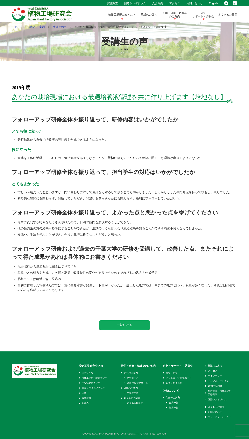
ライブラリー (215, 375)
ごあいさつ (87, 372)
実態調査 (112, 3)
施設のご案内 (149, 14)
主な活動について (91, 383)
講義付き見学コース (137, 383)
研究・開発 (171, 372)
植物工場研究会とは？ (121, 14)
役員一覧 (173, 407)
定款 (84, 393)
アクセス (174, 3)
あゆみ (85, 403)
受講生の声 (60, 26)
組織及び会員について (93, 388)
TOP (17, 26)
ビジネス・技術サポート (178, 378)
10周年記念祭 (215, 386)
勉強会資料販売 (135, 403)
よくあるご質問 (227, 14)
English (213, 3)
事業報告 (86, 398)
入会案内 (157, 3)
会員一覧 (173, 402)
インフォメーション (218, 380)
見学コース (133, 378)
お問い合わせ (194, 3)
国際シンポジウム (135, 3)
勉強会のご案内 (132, 398)
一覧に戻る (124, 325)
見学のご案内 (131, 372)
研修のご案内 (36, 26)
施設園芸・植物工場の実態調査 (219, 393)
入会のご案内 (173, 397)
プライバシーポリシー (219, 417)
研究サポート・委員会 (203, 14)
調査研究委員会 (174, 383)
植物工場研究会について (94, 378)
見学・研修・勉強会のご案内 (174, 14)
